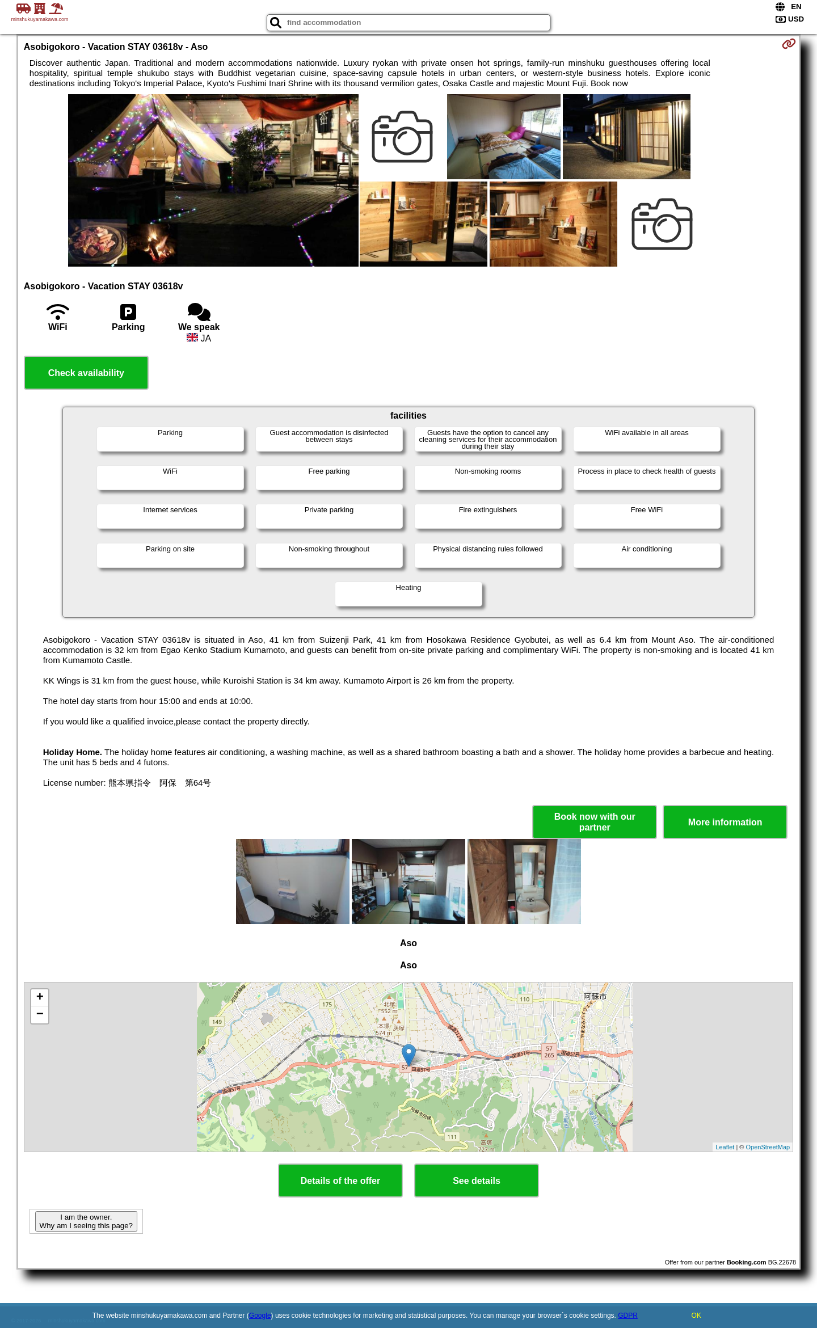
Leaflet (724, 1147)
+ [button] (40, 997)
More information (725, 822)
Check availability (86, 373)
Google (260, 1315)
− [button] (40, 1014)
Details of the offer (340, 1181)
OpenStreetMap (768, 1147)
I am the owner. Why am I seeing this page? (86, 1221)
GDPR (628, 1315)
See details (476, 1181)
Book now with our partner (594, 822)
